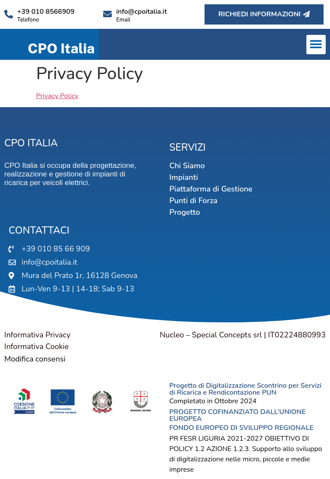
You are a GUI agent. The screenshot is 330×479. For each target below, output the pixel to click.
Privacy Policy (57, 96)
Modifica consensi (34, 359)
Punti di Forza (193, 200)
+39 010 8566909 (45, 11)
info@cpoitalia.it (141, 11)
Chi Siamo (187, 166)
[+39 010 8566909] (8, 14)
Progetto (184, 212)
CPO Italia (61, 48)
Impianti (183, 177)
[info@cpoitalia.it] (107, 14)
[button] (316, 44)
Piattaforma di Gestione (210, 189)
